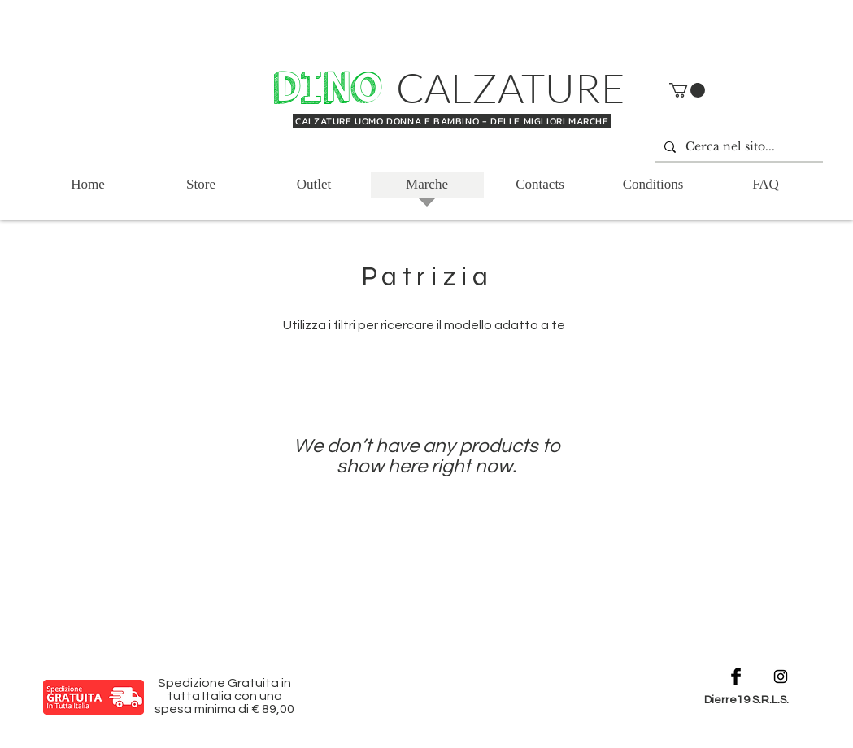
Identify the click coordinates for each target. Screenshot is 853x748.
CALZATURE (510, 87)
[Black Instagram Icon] (781, 676)
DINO (332, 88)
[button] (687, 90)
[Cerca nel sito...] (737, 147)
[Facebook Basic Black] (736, 676)
